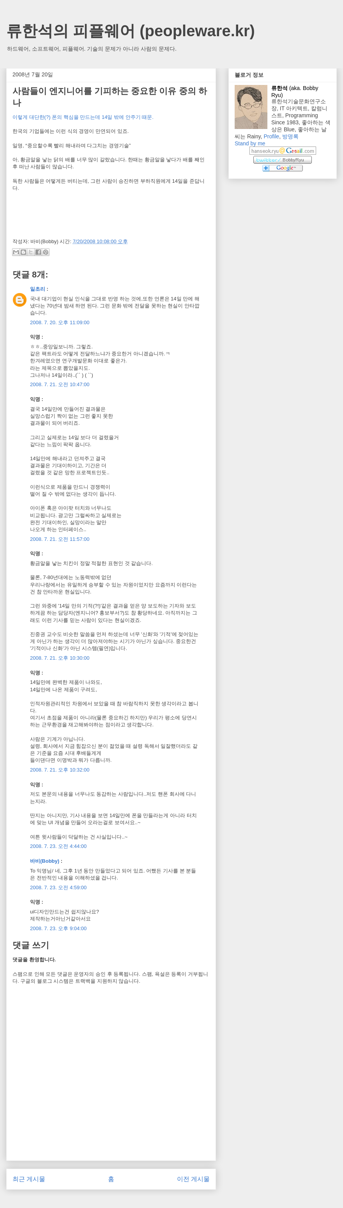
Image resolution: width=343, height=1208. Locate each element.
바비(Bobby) (44, 861)
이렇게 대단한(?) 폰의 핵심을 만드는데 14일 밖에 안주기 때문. (83, 117)
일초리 (37, 289)
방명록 (290, 136)
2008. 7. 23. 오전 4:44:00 (58, 846)
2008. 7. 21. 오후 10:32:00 (60, 770)
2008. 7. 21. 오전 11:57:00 (60, 539)
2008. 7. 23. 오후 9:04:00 (58, 928)
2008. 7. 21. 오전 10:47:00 (60, 384)
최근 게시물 (28, 1179)
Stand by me (250, 143)
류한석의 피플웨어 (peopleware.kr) (130, 30)
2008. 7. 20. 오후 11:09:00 (60, 322)
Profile (271, 136)
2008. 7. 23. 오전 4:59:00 (58, 887)
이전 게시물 (193, 1179)
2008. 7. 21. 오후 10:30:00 (60, 658)
